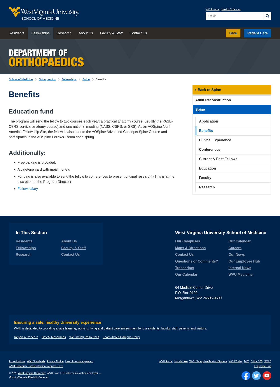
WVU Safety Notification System (208, 361)
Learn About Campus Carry (121, 337)
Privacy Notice (55, 361)
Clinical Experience (215, 140)
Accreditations (17, 361)
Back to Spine (209, 90)
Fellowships (40, 33)
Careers (235, 248)
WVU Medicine (240, 274)
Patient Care (257, 33)
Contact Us (138, 33)
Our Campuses (187, 241)
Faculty (205, 178)
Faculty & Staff (111, 33)
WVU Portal (166, 361)
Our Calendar (186, 274)
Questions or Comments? (196, 261)
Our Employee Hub (244, 261)
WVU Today (235, 361)
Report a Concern (26, 337)
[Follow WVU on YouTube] (266, 375)
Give (233, 33)
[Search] (267, 16)
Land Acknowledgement (79, 361)
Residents (16, 33)
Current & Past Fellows (218, 159)
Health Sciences (231, 9)
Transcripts (184, 268)
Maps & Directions (190, 248)
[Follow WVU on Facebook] (246, 375)
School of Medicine (21, 79)
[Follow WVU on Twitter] (256, 375)
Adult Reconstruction (213, 100)
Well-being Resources (84, 337)
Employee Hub (262, 366)
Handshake (181, 361)
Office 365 (256, 361)
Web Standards (36, 361)
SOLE (267, 361)
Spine (86, 79)
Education (207, 168)
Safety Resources (54, 337)
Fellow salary (28, 189)
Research (64, 33)
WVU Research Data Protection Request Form (36, 366)
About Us (86, 33)
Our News (236, 254)
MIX (246, 361)
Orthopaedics (47, 79)
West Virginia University (31, 373)
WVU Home (212, 9)
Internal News (239, 268)
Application (208, 121)
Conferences (209, 149)
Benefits (206, 131)
